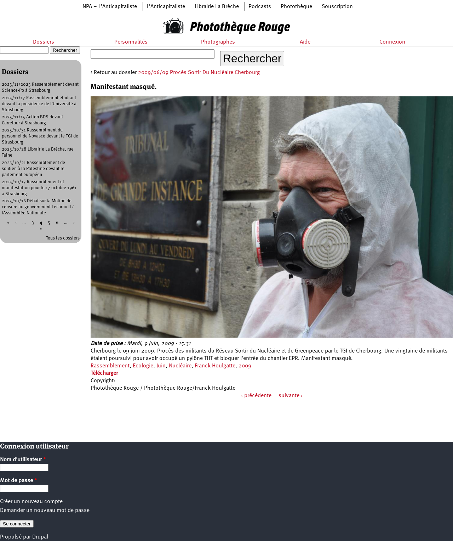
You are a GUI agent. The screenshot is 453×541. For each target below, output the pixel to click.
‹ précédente (256, 396)
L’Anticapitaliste (166, 7)
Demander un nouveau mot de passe (45, 510)
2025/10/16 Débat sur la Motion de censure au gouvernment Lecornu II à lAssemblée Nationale (38, 207)
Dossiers (43, 42)
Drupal (40, 537)
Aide (305, 42)
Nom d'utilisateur (23, 460)
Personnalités (131, 42)
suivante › (291, 396)
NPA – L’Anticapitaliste (109, 7)
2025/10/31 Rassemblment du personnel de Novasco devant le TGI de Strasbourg (40, 136)
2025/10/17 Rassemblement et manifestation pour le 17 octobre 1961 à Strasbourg (39, 188)
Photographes (218, 42)
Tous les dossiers (63, 238)
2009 (245, 366)
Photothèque (296, 7)
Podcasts (259, 7)
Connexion (392, 42)
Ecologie (143, 366)
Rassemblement (110, 366)
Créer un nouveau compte (31, 502)
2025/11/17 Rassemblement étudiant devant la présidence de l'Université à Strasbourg (39, 104)
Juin (161, 366)
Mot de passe (18, 481)
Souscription (337, 7)
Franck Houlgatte (215, 366)
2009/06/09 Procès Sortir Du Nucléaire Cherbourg (199, 72)
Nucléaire (180, 366)
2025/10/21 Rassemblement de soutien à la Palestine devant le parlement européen (33, 168)
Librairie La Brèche (217, 7)
